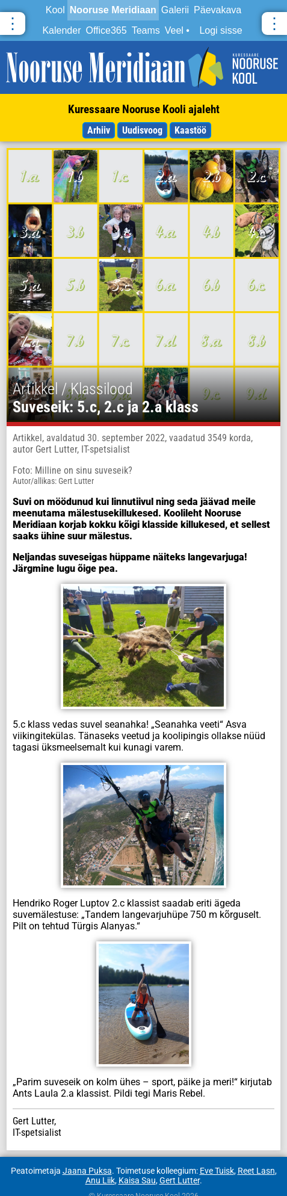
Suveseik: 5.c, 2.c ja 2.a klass (106, 407)
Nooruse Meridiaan (113, 10)
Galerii (175, 10)
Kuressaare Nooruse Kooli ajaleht (144, 109)
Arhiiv (98, 130)
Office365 (105, 30)
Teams (146, 30)
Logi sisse (220, 30)
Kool (55, 10)
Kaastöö (190, 130)
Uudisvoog (142, 130)
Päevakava (217, 10)
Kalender (61, 30)
